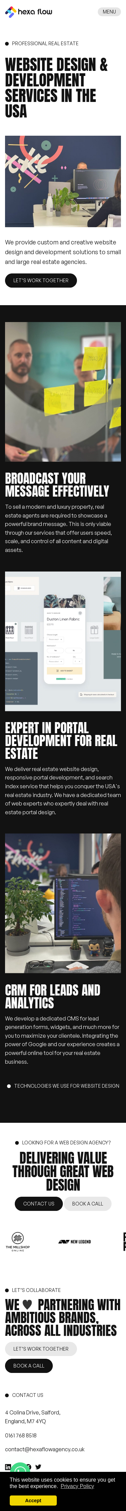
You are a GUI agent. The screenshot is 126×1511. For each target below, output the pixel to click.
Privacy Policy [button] (77, 1486)
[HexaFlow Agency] (28, 11)
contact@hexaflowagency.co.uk (45, 1449)
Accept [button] (33, 1500)
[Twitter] (38, 1466)
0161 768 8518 (21, 1435)
